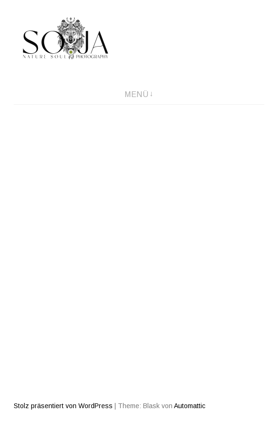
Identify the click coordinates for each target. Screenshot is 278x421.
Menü (136, 94)
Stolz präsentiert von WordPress (63, 406)
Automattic (189, 406)
